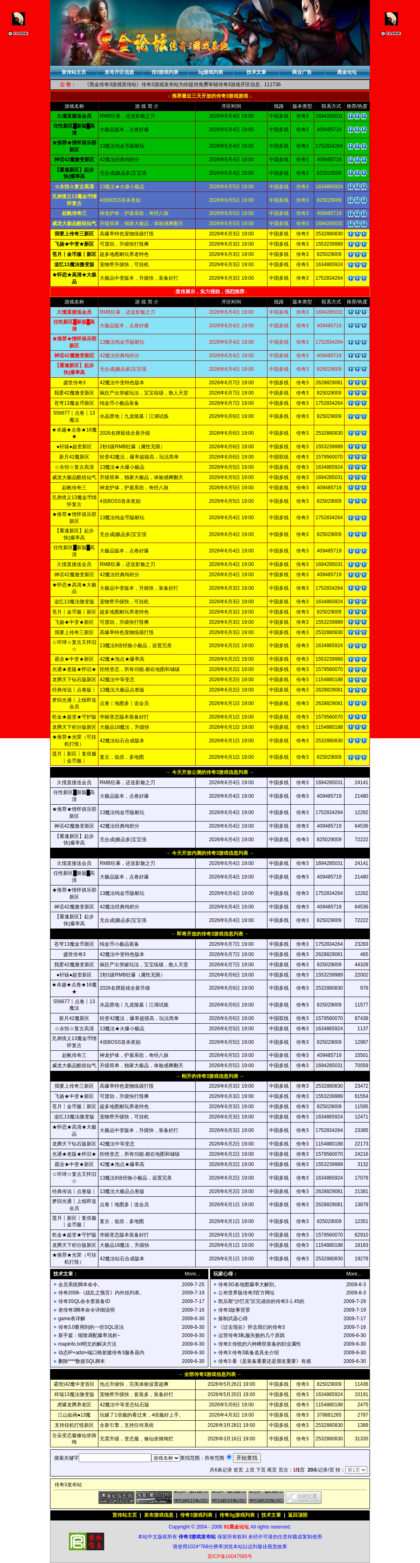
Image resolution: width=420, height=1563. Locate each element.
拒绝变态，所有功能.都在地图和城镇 (140, 669)
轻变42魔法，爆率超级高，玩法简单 (139, 457)
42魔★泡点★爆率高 (122, 659)
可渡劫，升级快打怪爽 (124, 622)
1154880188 (329, 679)
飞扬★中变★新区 (74, 622)
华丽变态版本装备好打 (124, 717)
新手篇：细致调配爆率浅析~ (89, 1335)
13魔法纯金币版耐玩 (122, 517)
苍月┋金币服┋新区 (74, 612)
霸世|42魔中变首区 (74, 1384)
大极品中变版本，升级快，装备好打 (139, 588)
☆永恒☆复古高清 (74, 467)
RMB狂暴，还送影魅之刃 (127, 564)
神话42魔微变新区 (74, 574)
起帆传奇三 (74, 488)
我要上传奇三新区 (74, 632)
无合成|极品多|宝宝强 (123, 534)
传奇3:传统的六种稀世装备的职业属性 (259, 1344)
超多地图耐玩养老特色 (124, 612)
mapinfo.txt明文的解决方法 (87, 1344)
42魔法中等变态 (117, 679)
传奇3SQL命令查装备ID (84, 1301)
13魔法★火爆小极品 (122, 467)
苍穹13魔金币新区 (74, 403)
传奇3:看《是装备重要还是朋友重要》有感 (264, 1361)
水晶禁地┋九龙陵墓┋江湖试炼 (134, 416)
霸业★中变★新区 (74, 659)
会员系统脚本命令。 (80, 1284)
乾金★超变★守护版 (74, 717)
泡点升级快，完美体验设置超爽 (134, 1384)
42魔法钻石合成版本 (122, 741)
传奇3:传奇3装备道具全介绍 (248, 1352)
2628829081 (329, 383)
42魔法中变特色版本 (122, 383)
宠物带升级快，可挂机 (124, 602)
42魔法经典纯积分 (119, 574)
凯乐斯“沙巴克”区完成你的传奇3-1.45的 (261, 1301)
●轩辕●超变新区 (74, 447)
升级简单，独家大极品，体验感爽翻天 (141, 477)
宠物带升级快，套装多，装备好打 (136, 1394)
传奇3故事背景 (234, 1310)
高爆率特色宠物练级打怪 (127, 632)
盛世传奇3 (74, 383)
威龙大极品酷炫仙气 (74, 477)
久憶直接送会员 (74, 564)
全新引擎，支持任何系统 (127, 1425)
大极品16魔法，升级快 (124, 727)
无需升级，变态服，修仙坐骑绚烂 (136, 1439)
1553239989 (329, 447)
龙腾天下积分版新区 (74, 727)
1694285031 (329, 477)
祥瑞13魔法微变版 (74, 1394)
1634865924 (329, 467)
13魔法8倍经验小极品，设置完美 (136, 645)
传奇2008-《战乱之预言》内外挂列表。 (101, 1293)
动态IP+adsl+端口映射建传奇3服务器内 (101, 1352)
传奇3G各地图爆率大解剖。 (248, 1284)
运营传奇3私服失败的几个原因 (251, 1335)
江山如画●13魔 (74, 1415)
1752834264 (329, 403)
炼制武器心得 (233, 1318)
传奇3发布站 (68, 1485)
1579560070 (329, 457)
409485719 (329, 488)
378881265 (329, 1415)
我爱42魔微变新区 (74, 393)
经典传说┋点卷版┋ (74, 690)
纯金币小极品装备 (119, 403)
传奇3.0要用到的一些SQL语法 (91, 1327)
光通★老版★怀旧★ (74, 669)
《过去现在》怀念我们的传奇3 (251, 1327)
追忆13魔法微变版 (74, 602)
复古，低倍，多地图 (122, 757)
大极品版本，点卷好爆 (124, 551)
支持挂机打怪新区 (74, 1425)
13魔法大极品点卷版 (122, 690)
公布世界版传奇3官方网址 (246, 1293)
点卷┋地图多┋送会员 (124, 703)
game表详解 (71, 1318)
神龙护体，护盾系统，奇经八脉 (134, 488)
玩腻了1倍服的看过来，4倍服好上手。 (142, 1415)
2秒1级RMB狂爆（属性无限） (132, 447)
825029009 (329, 393)
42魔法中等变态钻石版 (124, 1405)
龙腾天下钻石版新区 (74, 679)
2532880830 (329, 433)
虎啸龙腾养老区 (74, 1405)
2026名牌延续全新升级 (125, 433)
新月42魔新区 (74, 457)
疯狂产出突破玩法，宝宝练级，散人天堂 (144, 393)
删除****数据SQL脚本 (81, 1361)
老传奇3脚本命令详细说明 (86, 1310)
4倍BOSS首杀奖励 (120, 501)
